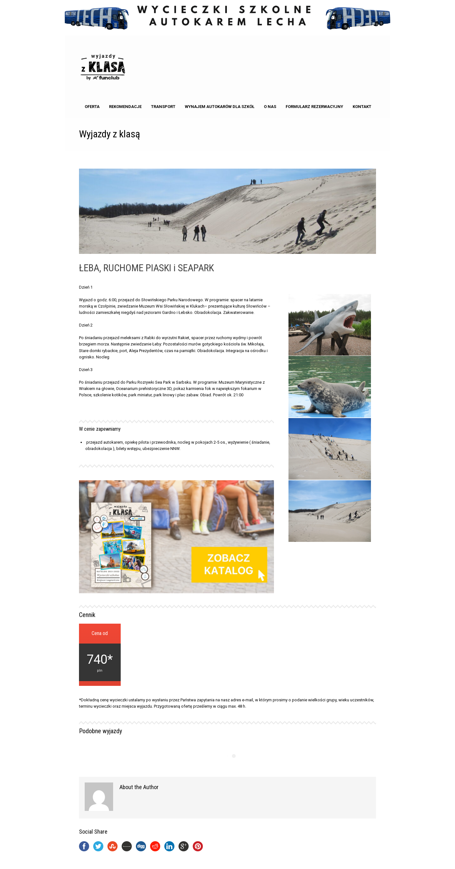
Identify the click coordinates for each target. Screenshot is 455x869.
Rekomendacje (125, 106)
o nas (270, 106)
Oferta (92, 106)
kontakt (362, 106)
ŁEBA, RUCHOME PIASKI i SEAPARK (146, 268)
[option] (330, 418)
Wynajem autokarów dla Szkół (219, 106)
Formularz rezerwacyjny (314, 106)
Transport (163, 106)
